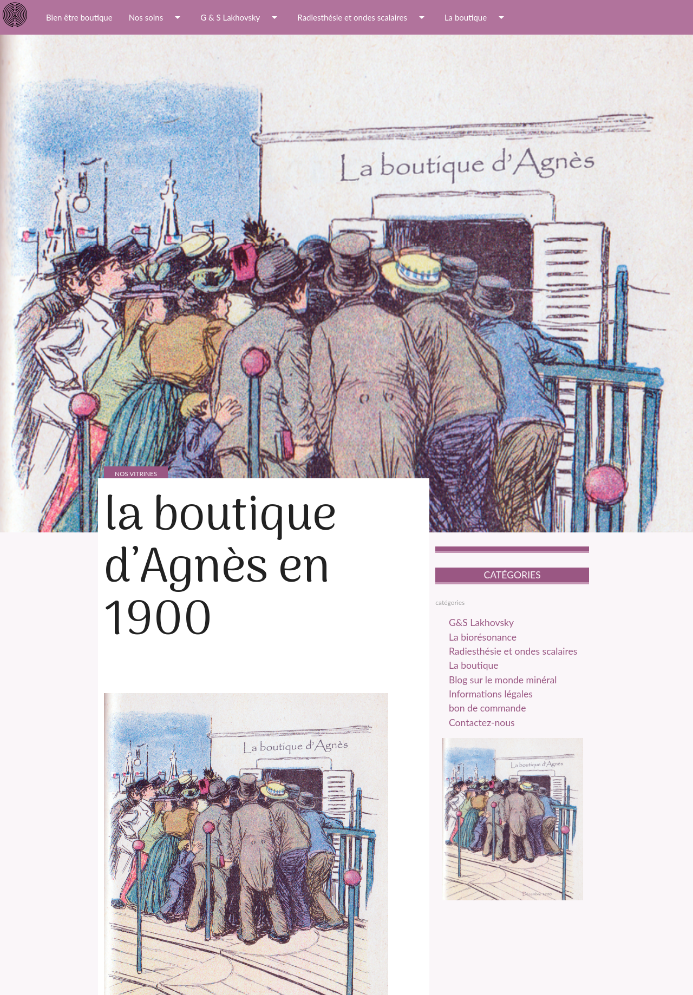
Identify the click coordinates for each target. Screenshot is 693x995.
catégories (450, 603)
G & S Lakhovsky (240, 17)
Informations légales (492, 697)
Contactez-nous (483, 726)
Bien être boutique (79, 17)
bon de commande (488, 711)
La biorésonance (484, 638)
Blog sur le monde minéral (504, 682)
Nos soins (157, 17)
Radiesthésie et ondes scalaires (362, 17)
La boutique (476, 17)
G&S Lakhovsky (482, 624)
